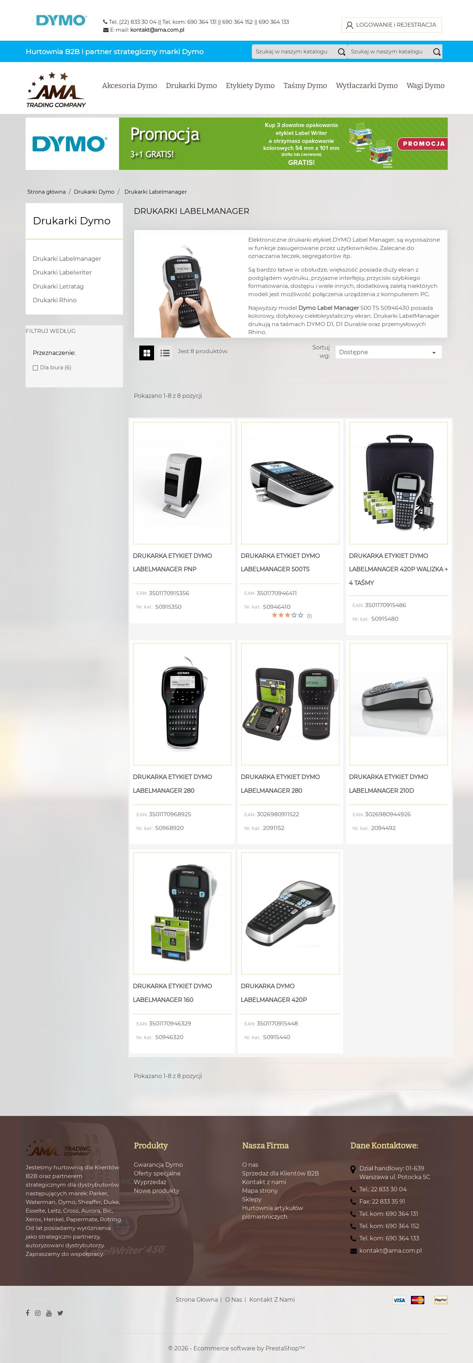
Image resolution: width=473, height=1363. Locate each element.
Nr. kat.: (145, 607)
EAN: (142, 593)
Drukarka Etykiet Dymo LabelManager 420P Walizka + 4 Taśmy (398, 569)
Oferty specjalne (157, 1173)
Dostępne (388, 352)
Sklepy (252, 1199)
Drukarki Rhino (54, 299)
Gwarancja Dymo (158, 1164)
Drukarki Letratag (58, 286)
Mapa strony (260, 1190)
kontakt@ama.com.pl (157, 30)
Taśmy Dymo (305, 92)
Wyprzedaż (150, 1181)
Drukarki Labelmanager (67, 258)
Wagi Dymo (426, 92)
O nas (250, 1164)
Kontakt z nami (264, 1181)
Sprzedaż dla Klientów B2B (280, 1173)
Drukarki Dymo (191, 92)
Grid (146, 353)
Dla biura (55, 367)
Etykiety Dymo (250, 92)
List (165, 353)
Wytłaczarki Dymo (367, 92)
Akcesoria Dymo (129, 92)
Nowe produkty (156, 1190)
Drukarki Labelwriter (62, 272)
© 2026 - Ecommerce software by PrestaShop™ (236, 1348)
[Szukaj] (306, 58)
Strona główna (197, 1299)
